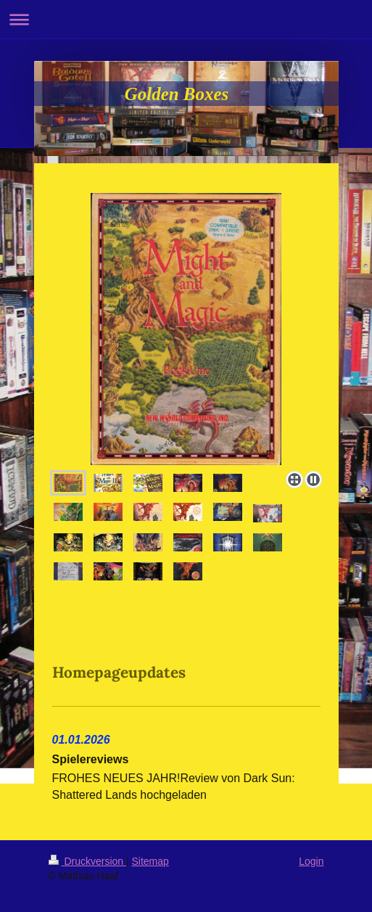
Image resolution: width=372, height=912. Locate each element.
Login (311, 861)
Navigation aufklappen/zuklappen (186, 19)
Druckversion (87, 861)
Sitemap (150, 861)
